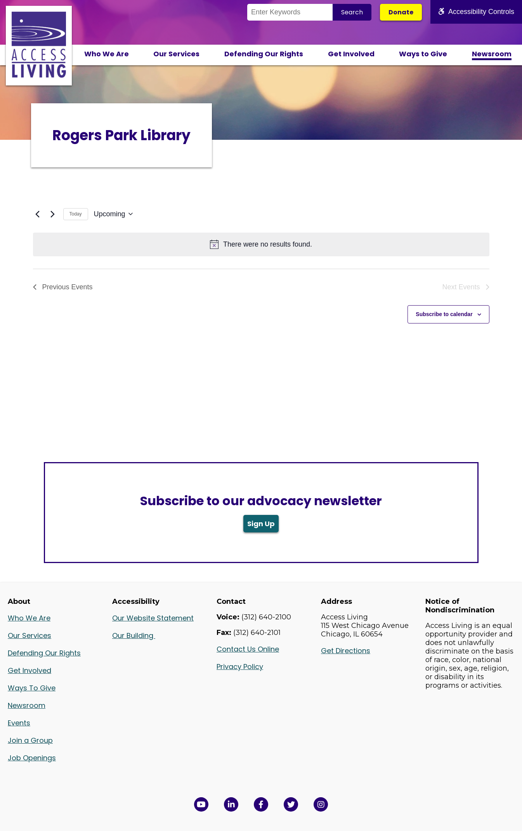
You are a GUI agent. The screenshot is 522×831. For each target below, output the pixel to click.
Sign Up (261, 524)
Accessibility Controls (476, 12)
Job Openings (32, 758)
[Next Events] (52, 214)
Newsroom (492, 54)
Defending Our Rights (263, 54)
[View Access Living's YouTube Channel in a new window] (201, 804)
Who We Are (106, 54)
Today (75, 214)
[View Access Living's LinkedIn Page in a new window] (231, 804)
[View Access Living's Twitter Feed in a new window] (291, 804)
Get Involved (351, 54)
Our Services (176, 54)
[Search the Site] (290, 12)
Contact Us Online (248, 649)
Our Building (133, 635)
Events (19, 723)
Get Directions (345, 650)
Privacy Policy (240, 666)
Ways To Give (31, 688)
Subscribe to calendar (444, 314)
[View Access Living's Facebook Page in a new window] (261, 804)
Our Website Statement (153, 618)
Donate (400, 12)
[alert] (261, 244)
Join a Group (30, 740)
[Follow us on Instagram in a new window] (321, 804)
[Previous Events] (37, 214)
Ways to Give (423, 54)
